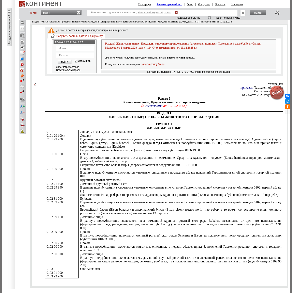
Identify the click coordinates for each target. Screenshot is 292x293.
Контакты (220, 4)
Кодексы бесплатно (188, 17)
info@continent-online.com (216, 71)
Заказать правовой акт (169, 4)
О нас (190, 4)
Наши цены (237, 4)
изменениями (153, 106)
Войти (64, 61)
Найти (258, 12)
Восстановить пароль (68, 70)
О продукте (204, 4)
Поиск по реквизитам (227, 17)
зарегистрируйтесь (152, 64)
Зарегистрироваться (67, 67)
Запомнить (84, 61)
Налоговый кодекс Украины (154, 12)
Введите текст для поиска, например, (131, 12)
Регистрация (144, 4)
